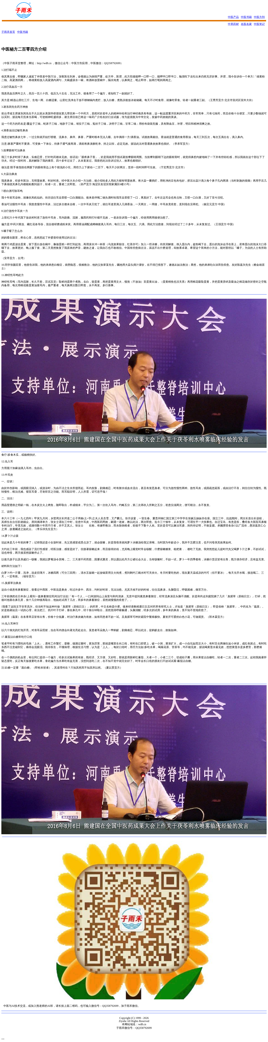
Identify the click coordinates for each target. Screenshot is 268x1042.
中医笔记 (259, 24)
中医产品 (233, 17)
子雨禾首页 (8, 31)
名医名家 (246, 24)
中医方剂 (259, 17)
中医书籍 (246, 17)
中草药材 (233, 24)
